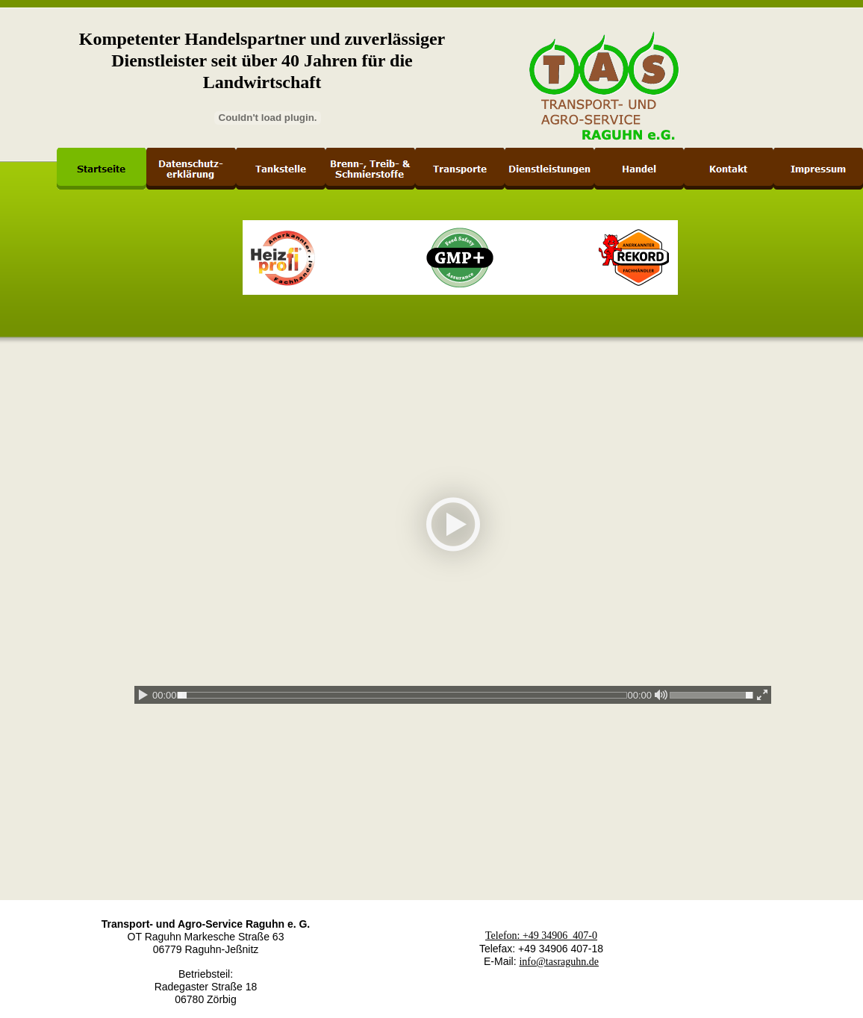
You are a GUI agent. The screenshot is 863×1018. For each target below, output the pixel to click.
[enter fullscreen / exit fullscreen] (762, 695)
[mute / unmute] (661, 695)
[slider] (402, 695)
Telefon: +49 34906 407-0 (541, 935)
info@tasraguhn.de (559, 961)
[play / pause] (143, 695)
